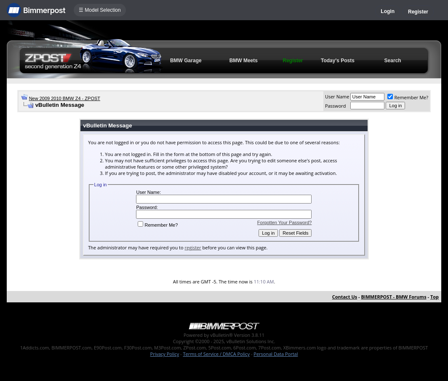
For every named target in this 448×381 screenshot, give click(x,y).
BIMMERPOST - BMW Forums (393, 297)
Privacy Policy (164, 354)
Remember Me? (407, 97)
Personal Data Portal (275, 354)
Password (335, 106)
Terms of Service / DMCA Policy (216, 354)
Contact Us (344, 297)
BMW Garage (186, 61)
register (192, 247)
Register (418, 12)
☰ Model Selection (100, 10)
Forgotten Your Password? (284, 222)
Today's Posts (338, 61)
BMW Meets (243, 61)
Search (392, 61)
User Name (337, 96)
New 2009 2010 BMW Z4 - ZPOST (64, 98)
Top (434, 297)
